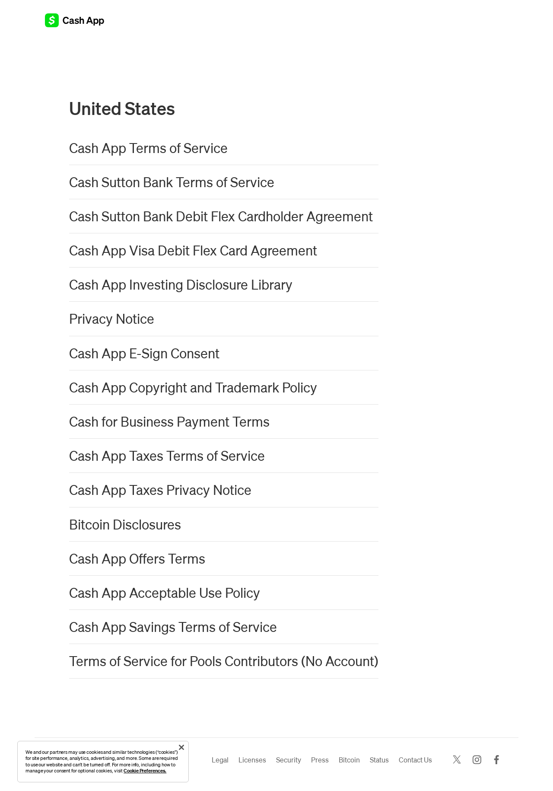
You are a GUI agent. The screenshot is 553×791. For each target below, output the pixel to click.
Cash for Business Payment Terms (169, 421)
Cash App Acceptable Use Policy (164, 592)
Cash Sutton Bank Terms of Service (171, 181)
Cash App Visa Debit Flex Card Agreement (193, 250)
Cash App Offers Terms (137, 558)
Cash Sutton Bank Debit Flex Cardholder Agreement (221, 215)
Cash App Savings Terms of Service (173, 626)
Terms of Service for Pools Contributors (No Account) (223, 660)
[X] (457, 760)
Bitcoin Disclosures (125, 524)
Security (288, 759)
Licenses (252, 759)
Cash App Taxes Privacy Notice (160, 489)
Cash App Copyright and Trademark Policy (193, 387)
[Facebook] (497, 760)
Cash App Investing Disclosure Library (180, 284)
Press (320, 759)
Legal (220, 759)
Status (379, 759)
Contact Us (415, 759)
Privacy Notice (111, 318)
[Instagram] (477, 760)
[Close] (181, 747)
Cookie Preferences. (145, 770)
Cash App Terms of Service (148, 147)
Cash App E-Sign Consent (144, 352)
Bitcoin (349, 759)
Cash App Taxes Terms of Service (167, 455)
